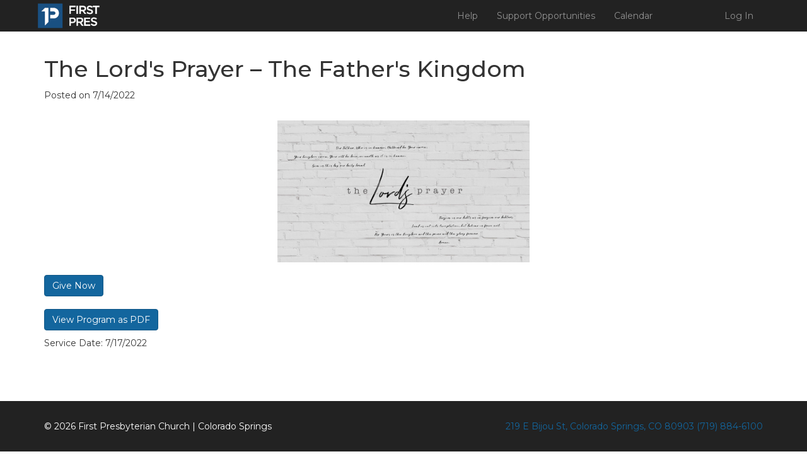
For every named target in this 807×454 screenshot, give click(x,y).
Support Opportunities (546, 15)
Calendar (633, 15)
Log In (738, 15)
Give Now (73, 285)
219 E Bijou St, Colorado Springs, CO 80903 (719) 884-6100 (634, 426)
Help (467, 15)
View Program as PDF (101, 319)
